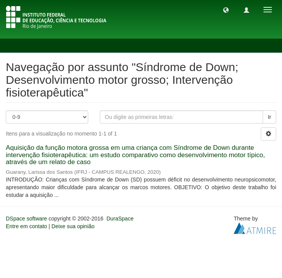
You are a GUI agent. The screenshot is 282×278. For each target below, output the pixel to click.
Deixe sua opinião (72, 226)
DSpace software (26, 218)
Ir (269, 117)
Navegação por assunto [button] (43, 45)
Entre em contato (26, 226)
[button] (226, 9)
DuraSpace (119, 218)
